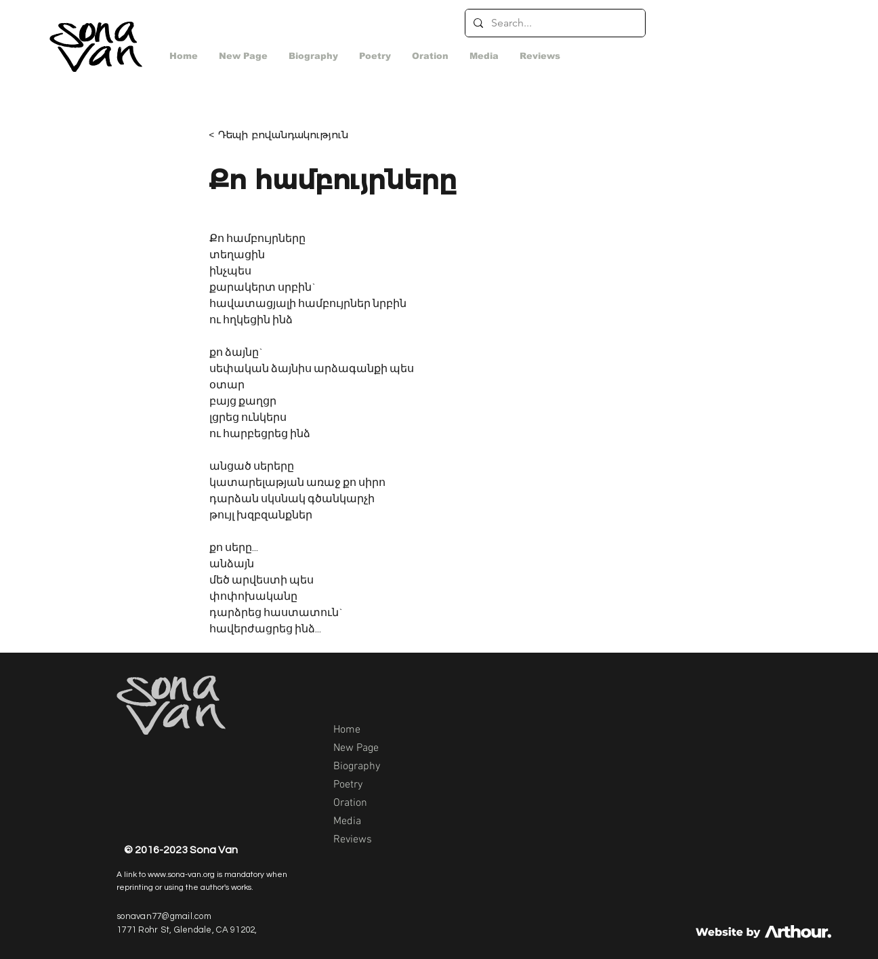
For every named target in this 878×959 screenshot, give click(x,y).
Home (346, 730)
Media (347, 821)
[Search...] (553, 23)
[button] (484, 56)
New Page (356, 748)
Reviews (352, 839)
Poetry (347, 785)
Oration (350, 803)
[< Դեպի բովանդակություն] (288, 134)
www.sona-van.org (181, 874)
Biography (356, 766)
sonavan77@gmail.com (164, 916)
